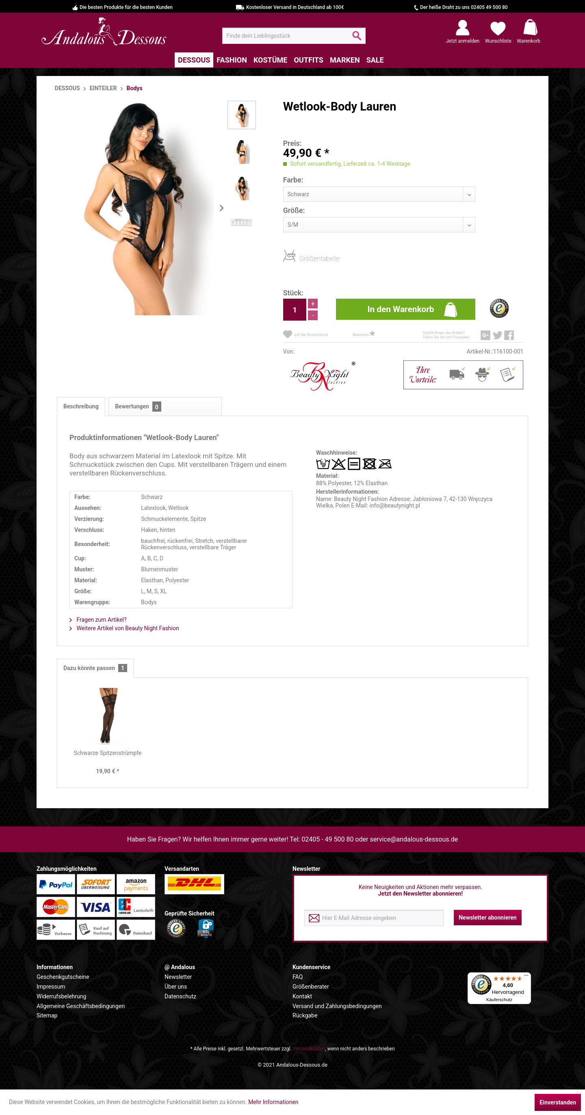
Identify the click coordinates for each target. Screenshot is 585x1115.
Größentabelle (301, 258)
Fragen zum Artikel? (98, 619)
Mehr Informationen (273, 1102)
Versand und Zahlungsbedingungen (337, 1006)
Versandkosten (309, 1049)
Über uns (176, 986)
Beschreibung (81, 406)
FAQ (297, 977)
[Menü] (526, 977)
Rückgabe (304, 1015)
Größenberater (310, 986)
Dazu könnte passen (95, 668)
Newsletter (178, 977)
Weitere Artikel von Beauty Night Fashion (124, 628)
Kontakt (302, 996)
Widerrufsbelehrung (61, 996)
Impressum (51, 986)
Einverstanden (558, 1102)
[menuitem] (294, 36)
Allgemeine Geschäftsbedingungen (81, 1006)
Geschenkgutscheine (63, 977)
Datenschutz (180, 996)
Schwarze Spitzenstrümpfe (107, 753)
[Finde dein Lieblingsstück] (294, 36)
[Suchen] (357, 39)
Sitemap (47, 1015)
